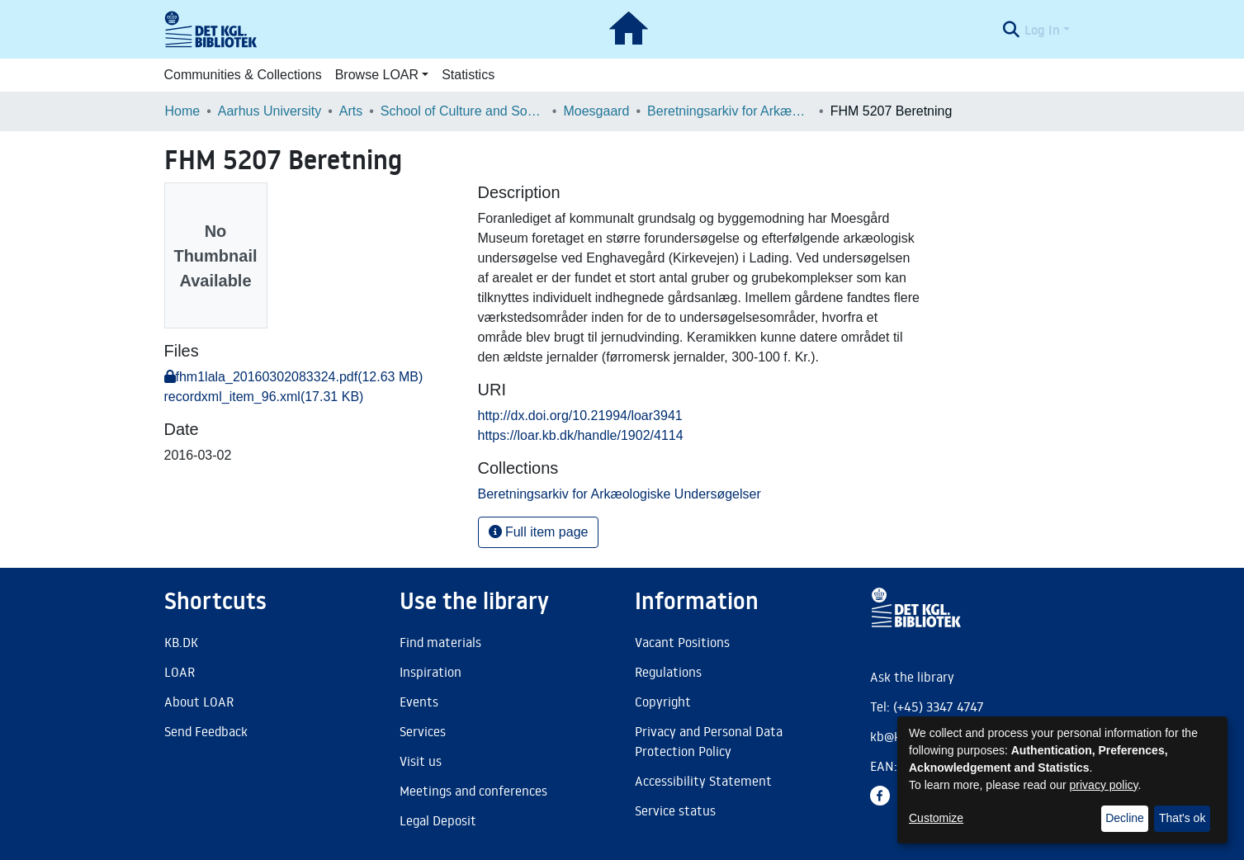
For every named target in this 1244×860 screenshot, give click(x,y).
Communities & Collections (243, 75)
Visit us (421, 761)
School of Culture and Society (463, 111)
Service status (675, 810)
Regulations (668, 672)
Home (183, 111)
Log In (1042, 30)
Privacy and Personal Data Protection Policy (709, 741)
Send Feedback (206, 731)
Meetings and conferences (473, 790)
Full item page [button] (539, 532)
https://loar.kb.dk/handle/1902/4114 (580, 435)
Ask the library (912, 677)
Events (419, 701)
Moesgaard (596, 111)
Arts (350, 111)
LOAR (179, 672)
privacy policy (1104, 784)
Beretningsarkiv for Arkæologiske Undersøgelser (729, 111)
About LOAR (199, 701)
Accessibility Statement (703, 781)
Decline (1124, 818)
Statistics (468, 75)
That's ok (1182, 818)
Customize (936, 818)
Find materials (440, 642)
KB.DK (181, 642)
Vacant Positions (682, 642)
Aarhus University (269, 111)
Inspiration (430, 672)
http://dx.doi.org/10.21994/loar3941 (580, 416)
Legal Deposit (438, 820)
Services (423, 731)
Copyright (663, 701)
